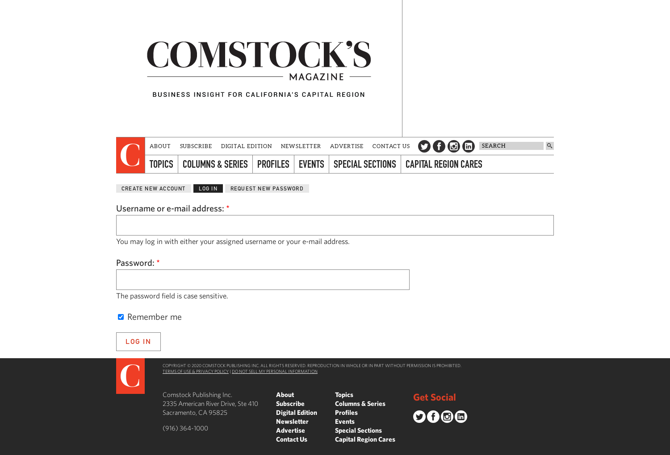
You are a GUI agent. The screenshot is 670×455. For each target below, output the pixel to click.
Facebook (439, 146)
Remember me (150, 316)
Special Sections (365, 163)
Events (311, 163)
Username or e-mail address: (173, 208)
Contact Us (391, 146)
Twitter (424, 146)
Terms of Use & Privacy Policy (196, 371)
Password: (138, 262)
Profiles (273, 163)
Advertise (347, 146)
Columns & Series (215, 163)
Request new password (267, 188)
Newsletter (301, 146)
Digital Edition (246, 146)
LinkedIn (468, 146)
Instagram (454, 146)
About (160, 146)
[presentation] (130, 155)
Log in (208, 188)
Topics (161, 163)
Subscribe (196, 146)
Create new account (153, 188)
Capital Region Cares (444, 163)
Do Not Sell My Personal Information (275, 371)
